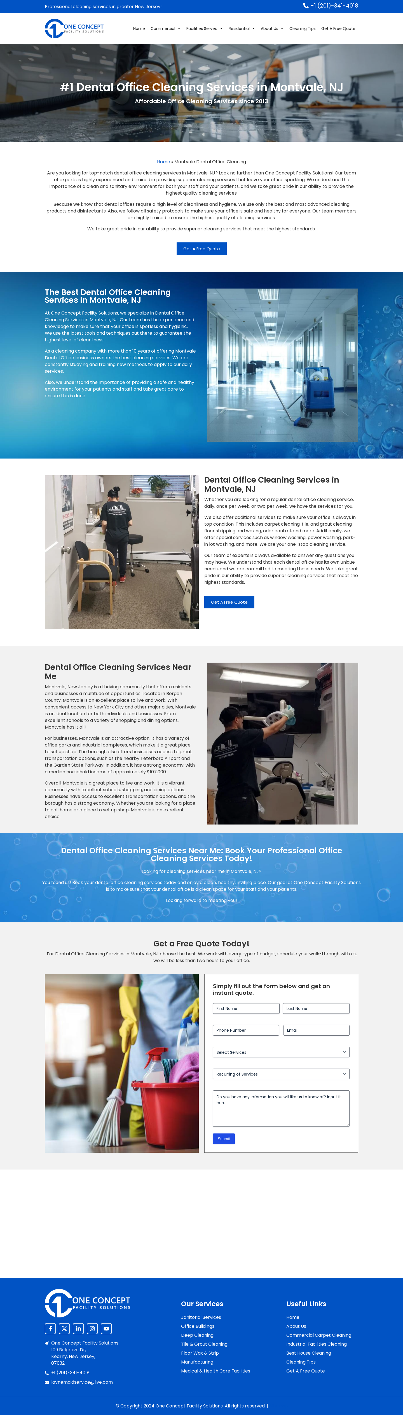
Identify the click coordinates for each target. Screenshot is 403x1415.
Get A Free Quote (338, 28)
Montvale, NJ (245, 871)
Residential (242, 28)
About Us (272, 28)
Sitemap (278, 1406)
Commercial (166, 28)
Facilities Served (204, 28)
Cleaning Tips (302, 28)
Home (139, 28)
